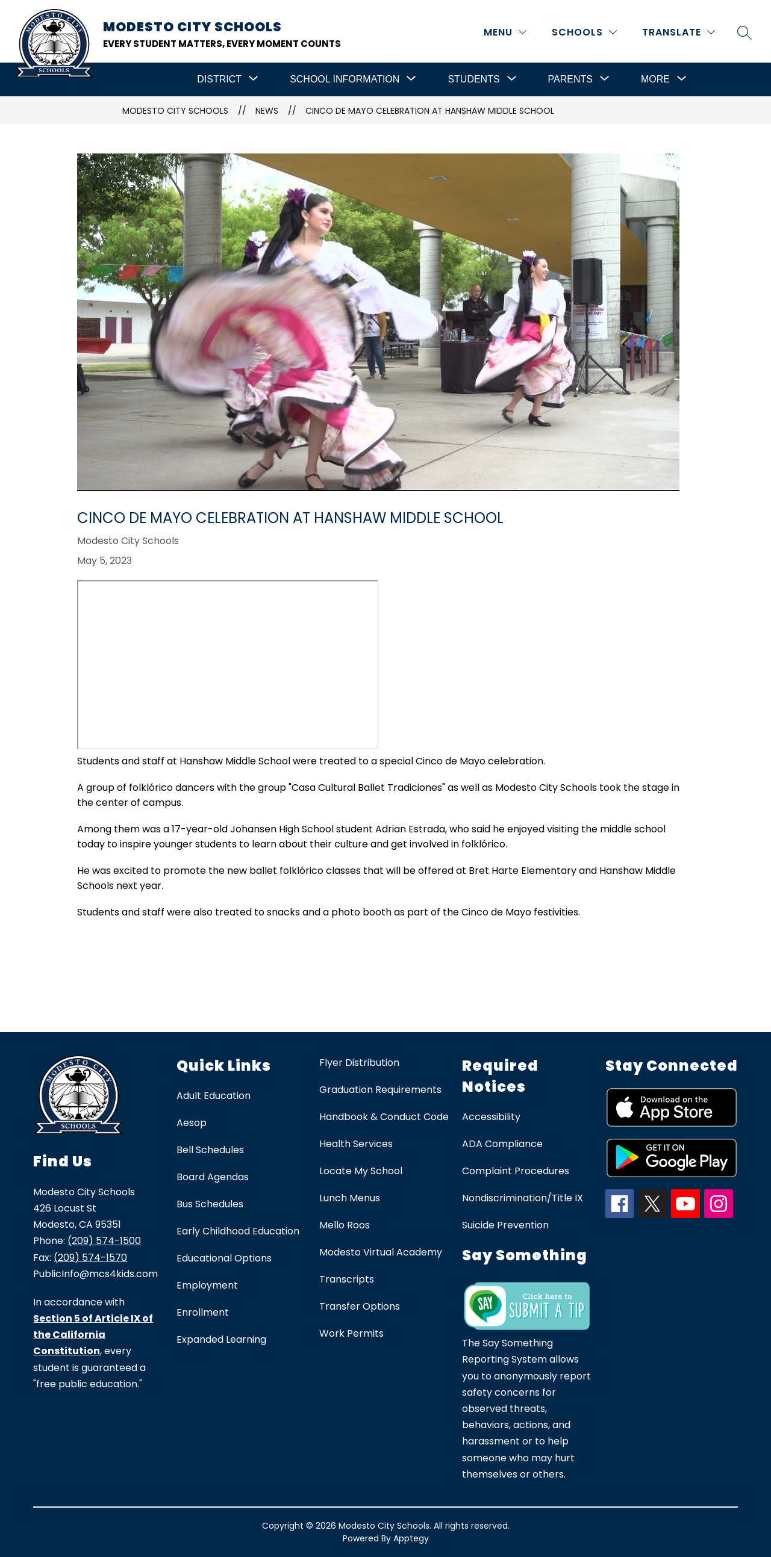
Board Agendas (212, 1177)
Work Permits (351, 1333)
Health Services (356, 1144)
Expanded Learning (221, 1339)
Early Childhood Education (237, 1231)
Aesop (191, 1123)
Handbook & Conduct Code (384, 1117)
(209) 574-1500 (104, 1241)
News (266, 111)
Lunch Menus (349, 1198)
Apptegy (411, 1538)
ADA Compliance (502, 1144)
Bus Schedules (209, 1204)
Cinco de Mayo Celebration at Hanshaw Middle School (429, 111)
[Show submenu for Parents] (570, 79)
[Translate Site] (678, 32)
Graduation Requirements (380, 1090)
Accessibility (491, 1117)
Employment (207, 1285)
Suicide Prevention (505, 1225)
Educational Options (224, 1258)
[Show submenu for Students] (473, 79)
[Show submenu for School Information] (344, 79)
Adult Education (213, 1096)
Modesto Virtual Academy (380, 1252)
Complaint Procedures (515, 1171)
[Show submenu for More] (655, 79)
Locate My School (360, 1171)
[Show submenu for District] (219, 79)
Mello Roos (344, 1225)
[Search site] (744, 32)
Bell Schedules (210, 1150)
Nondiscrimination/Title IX (522, 1198)
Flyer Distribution (359, 1062)
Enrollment (202, 1312)
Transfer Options (359, 1306)
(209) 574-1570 (90, 1257)
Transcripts (346, 1279)
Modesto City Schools (175, 111)
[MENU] (505, 32)
